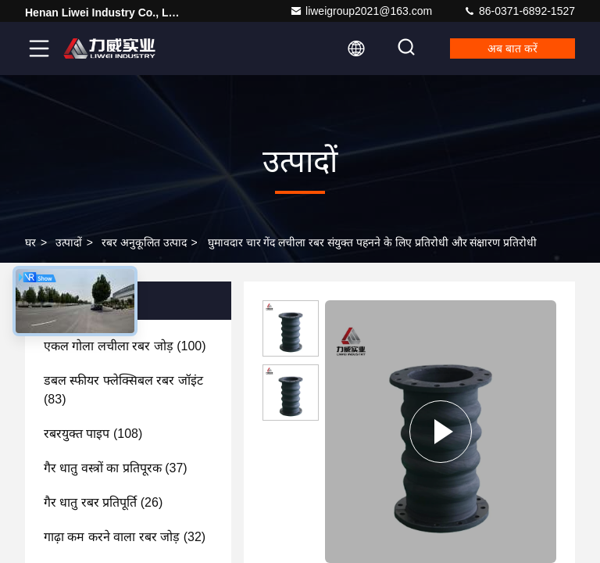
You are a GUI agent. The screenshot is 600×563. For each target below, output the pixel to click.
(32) (124, 536)
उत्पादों (68, 242)
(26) (103, 502)
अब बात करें (513, 48)
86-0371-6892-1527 (519, 11)
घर (30, 242)
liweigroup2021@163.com (361, 11)
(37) (116, 468)
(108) (93, 433)
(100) (125, 346)
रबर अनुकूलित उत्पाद (144, 242)
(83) (123, 390)
